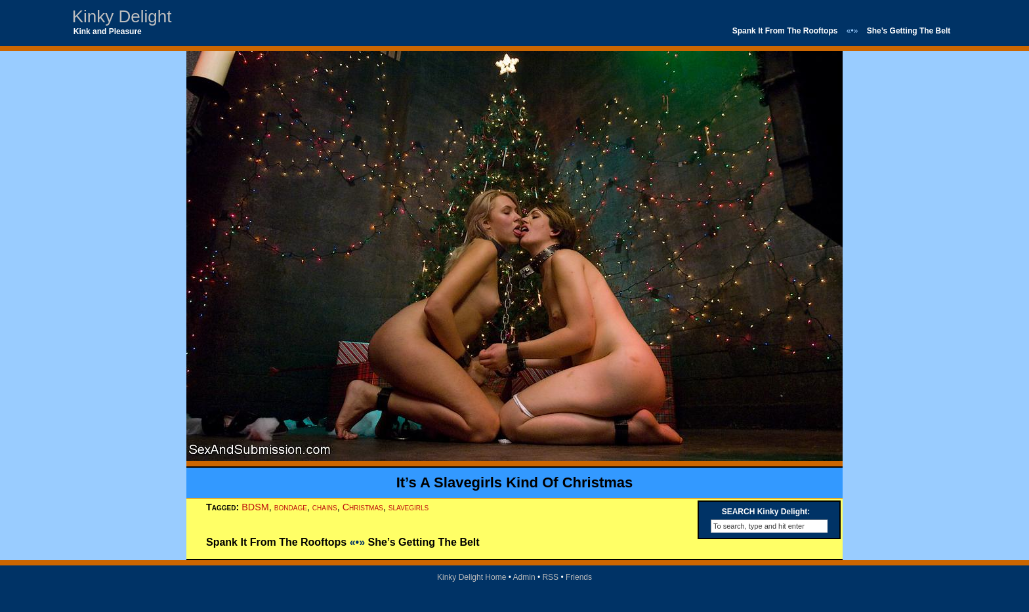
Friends (579, 577)
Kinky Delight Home (471, 577)
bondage (290, 507)
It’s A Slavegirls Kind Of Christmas (514, 482)
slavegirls (408, 507)
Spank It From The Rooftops (785, 30)
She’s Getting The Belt (909, 30)
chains (324, 507)
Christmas (363, 507)
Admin (524, 577)
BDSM (255, 507)
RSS (550, 577)
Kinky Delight (122, 16)
